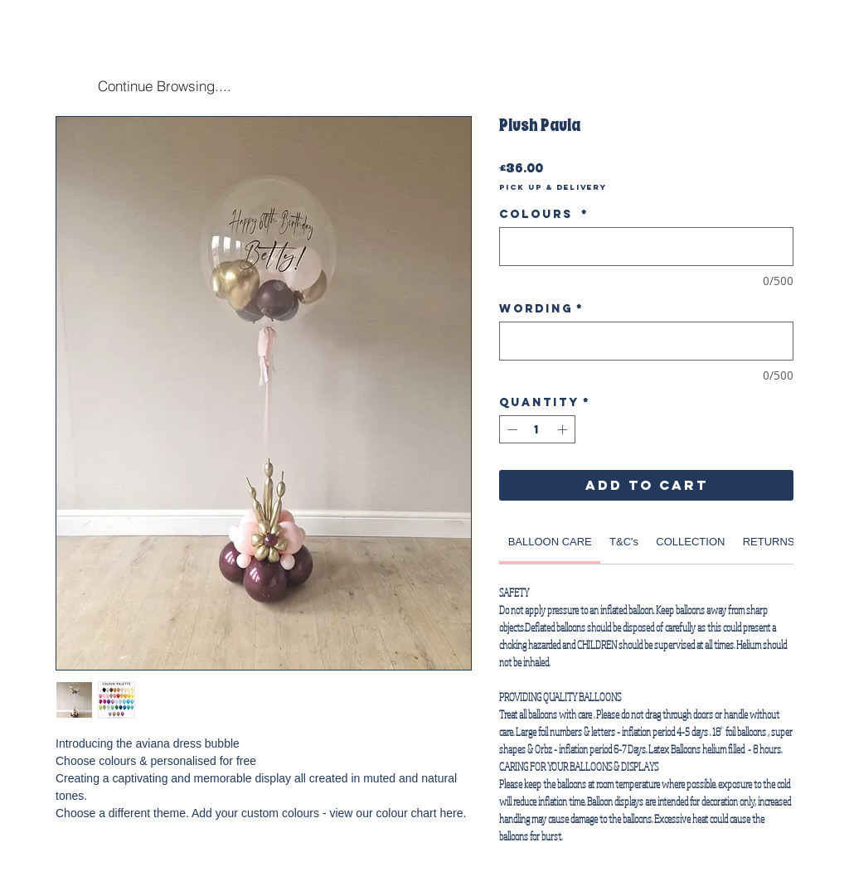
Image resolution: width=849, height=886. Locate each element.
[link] (550, 541)
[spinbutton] (537, 429)
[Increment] (564, 429)
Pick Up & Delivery (553, 187)
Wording (541, 309)
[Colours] (646, 247)
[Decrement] (511, 429)
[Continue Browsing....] (164, 85)
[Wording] (646, 341)
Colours (544, 214)
